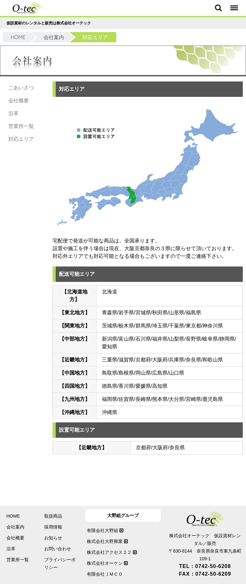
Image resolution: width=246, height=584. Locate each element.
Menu (233, 5)
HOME (18, 37)
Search (218, 8)
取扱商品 (53, 516)
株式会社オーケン (107, 563)
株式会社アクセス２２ (112, 552)
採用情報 (53, 526)
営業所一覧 (21, 126)
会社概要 (18, 100)
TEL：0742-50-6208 (205, 566)
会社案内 (54, 37)
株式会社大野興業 (107, 541)
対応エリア (21, 139)
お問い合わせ (57, 548)
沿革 (13, 113)
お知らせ (53, 537)
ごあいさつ (21, 87)
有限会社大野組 (105, 530)
